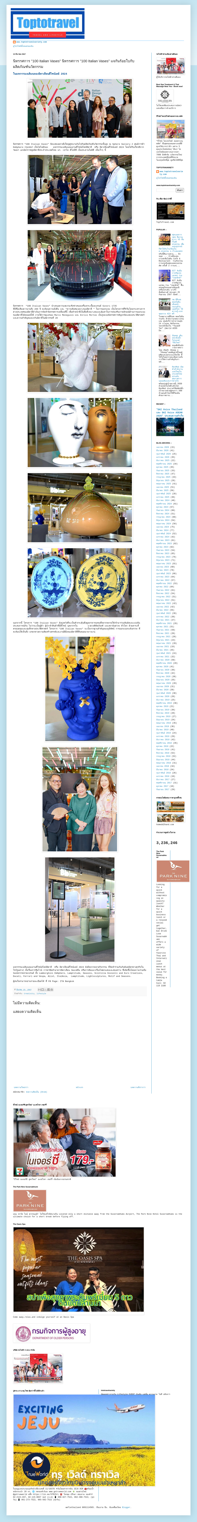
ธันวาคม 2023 (162, 540)
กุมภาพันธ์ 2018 (163, 773)
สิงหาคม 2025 (162, 474)
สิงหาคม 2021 (162, 633)
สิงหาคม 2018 (162, 753)
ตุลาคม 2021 (162, 627)
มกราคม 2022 (162, 617)
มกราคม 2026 (162, 457)
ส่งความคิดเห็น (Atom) (36, 1092)
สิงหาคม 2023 (162, 553)
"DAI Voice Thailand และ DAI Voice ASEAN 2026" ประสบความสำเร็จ (169, 412)
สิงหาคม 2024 (162, 514)
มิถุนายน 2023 (162, 560)
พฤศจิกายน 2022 (164, 583)
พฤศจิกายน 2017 (164, 783)
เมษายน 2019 (162, 726)
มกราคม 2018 (162, 776)
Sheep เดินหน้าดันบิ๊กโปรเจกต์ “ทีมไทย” (177, 339)
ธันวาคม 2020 (162, 660)
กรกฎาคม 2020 (163, 677)
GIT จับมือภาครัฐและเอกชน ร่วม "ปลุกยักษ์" (177, 274)
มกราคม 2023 (162, 577)
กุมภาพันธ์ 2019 (163, 733)
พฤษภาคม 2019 (163, 723)
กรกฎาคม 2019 (163, 716)
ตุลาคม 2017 (162, 786)
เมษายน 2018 (162, 766)
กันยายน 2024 (162, 510)
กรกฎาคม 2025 (163, 477)
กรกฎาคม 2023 (163, 557)
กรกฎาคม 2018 (163, 756)
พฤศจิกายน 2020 (164, 663)
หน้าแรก (79, 1087)
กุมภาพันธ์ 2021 (163, 653)
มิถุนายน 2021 (162, 640)
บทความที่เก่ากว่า (138, 1087)
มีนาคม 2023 (162, 570)
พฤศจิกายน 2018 (164, 743)
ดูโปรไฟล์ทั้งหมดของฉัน (23, 46)
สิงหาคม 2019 (162, 713)
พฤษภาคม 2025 (163, 484)
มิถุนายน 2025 (162, 480)
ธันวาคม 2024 (162, 500)
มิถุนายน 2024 (162, 520)
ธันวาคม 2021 (162, 620)
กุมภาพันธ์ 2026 (163, 454)
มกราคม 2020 (162, 696)
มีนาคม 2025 (162, 490)
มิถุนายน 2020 (162, 680)
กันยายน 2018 (162, 750)
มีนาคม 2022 (162, 610)
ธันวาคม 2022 (162, 580)
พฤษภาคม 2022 (163, 603)
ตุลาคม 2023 (162, 547)
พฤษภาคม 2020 (163, 683)
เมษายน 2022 (162, 607)
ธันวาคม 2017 (162, 780)
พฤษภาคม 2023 (163, 564)
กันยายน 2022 (162, 590)
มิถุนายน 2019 (162, 720)
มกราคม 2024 (162, 537)
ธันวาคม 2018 (162, 740)
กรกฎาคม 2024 (163, 517)
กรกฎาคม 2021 (163, 637)
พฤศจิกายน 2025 (164, 464)
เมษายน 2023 (162, 567)
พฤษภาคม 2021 (163, 643)
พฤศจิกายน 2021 (164, 623)
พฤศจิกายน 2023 (164, 544)
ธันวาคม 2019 (162, 700)
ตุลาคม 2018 (162, 746)
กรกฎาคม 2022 (163, 597)
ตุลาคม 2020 (162, 667)
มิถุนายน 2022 (162, 600)
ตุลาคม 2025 (162, 467)
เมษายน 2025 (162, 487)
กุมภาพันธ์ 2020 (163, 693)
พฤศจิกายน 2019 (164, 703)
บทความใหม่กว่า (21, 1087)
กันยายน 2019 (162, 710)
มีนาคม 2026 (162, 450)
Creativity (29, 994)
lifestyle (41, 994)
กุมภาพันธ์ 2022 (163, 613)
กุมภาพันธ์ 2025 (163, 494)
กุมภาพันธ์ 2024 (163, 534)
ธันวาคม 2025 (162, 460)
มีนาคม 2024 (162, 530)
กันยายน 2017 (162, 789)
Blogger (126, 1507)
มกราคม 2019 (162, 736)
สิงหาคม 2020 (162, 673)
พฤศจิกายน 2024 (164, 504)
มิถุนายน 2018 (162, 760)
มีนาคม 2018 (162, 770)
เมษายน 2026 (162, 447)
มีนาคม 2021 (162, 650)
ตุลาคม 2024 (162, 507)
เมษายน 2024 (162, 527)
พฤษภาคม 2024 (163, 524)
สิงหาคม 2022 (162, 593)
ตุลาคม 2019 (162, 706)
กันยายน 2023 (162, 550)
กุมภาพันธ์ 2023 (163, 574)
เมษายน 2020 (162, 686)
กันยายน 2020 (162, 670)
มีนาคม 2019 (162, 730)
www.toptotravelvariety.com (31, 42)
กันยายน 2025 (162, 471)
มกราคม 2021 (162, 657)
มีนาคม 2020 (162, 690)
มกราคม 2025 (162, 497)
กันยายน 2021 (162, 630)
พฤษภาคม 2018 (163, 763)
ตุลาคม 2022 (162, 587)
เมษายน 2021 (162, 647)
